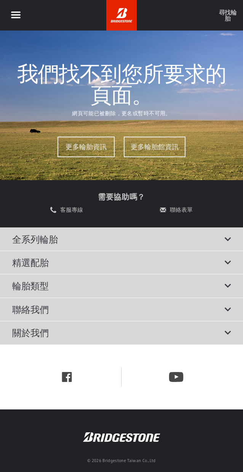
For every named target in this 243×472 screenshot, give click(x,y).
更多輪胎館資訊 (155, 147)
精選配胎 (121, 262)
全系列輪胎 (121, 239)
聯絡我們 (121, 309)
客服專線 (71, 210)
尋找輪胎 (227, 15)
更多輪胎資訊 (86, 147)
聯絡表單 (181, 210)
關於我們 (121, 332)
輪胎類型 (121, 286)
